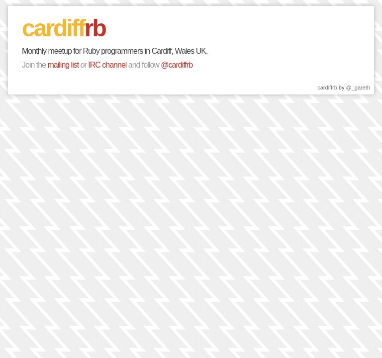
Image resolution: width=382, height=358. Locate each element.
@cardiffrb (176, 65)
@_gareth (358, 87)
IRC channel (107, 65)
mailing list (63, 65)
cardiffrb (327, 87)
